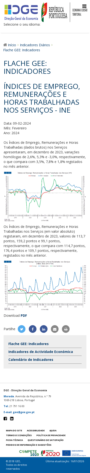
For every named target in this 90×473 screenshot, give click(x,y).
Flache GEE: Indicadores (28, 343)
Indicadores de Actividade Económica (40, 351)
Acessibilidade (36, 430)
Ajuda (52, 430)
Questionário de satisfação (46, 440)
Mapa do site (14, 430)
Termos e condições (19, 435)
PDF (24, 315)
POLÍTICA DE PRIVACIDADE (51, 435)
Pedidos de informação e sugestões (28, 444)
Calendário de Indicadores (30, 359)
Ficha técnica (14, 440)
